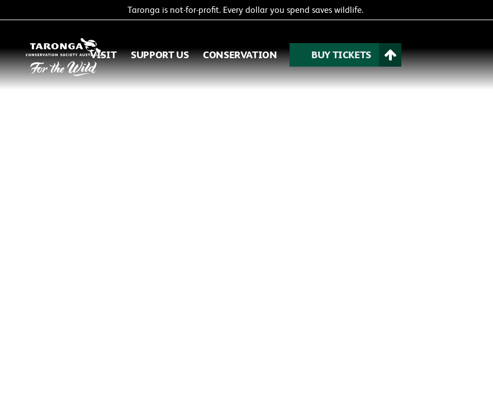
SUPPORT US (159, 54)
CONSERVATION (240, 54)
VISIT (103, 54)
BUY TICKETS (341, 54)
